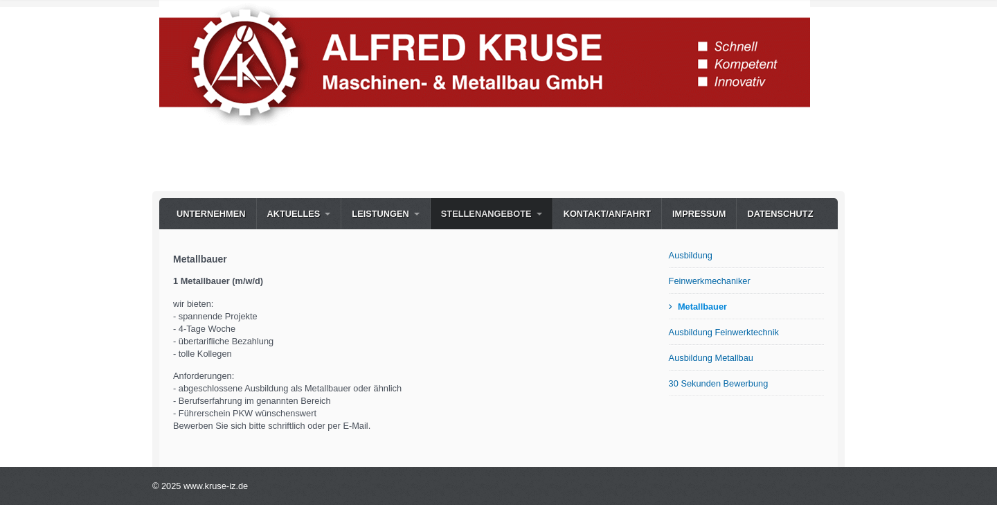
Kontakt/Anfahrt (607, 214)
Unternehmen (211, 214)
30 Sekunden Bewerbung (719, 383)
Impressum (699, 214)
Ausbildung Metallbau (711, 358)
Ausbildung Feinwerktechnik (724, 332)
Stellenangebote (486, 214)
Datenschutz (780, 214)
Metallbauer (702, 306)
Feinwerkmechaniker (710, 281)
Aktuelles (294, 214)
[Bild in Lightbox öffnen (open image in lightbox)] (484, 62)
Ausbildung (690, 255)
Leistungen (380, 214)
